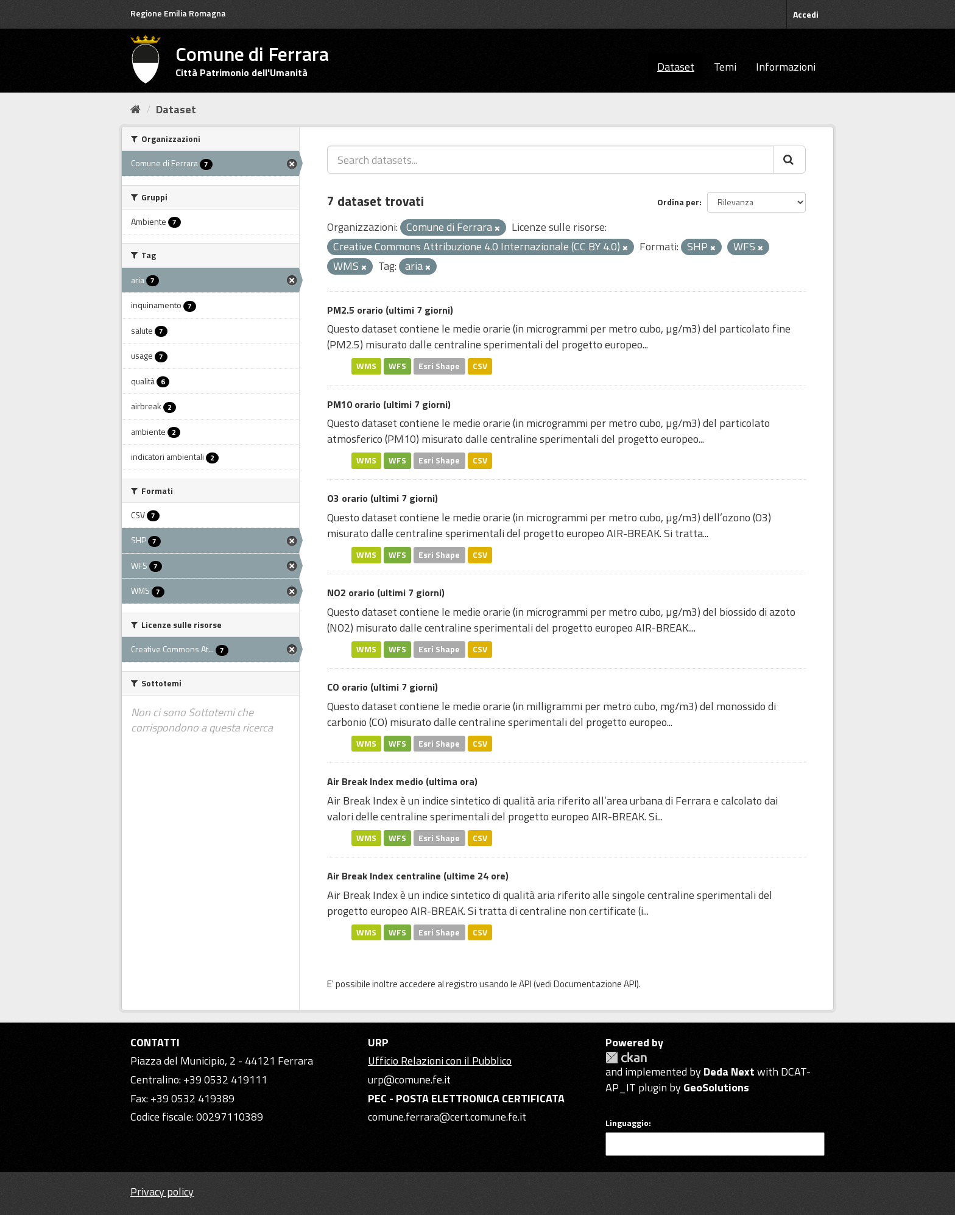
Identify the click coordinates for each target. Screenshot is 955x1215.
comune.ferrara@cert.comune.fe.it (447, 1116)
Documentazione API (595, 984)
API (525, 984)
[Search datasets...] (550, 160)
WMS (366, 366)
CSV (480, 366)
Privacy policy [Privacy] (162, 1191)
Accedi (806, 14)
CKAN (626, 1057)
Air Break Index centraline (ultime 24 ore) (418, 875)
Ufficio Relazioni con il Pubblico (440, 1060)
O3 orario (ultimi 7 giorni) (382, 498)
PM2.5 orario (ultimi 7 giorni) (390, 310)
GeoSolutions (716, 1087)
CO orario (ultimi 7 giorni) (382, 687)
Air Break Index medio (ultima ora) (402, 781)
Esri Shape (439, 366)
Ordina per (678, 201)
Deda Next (729, 1071)
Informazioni (786, 66)
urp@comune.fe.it (409, 1079)
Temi (725, 66)
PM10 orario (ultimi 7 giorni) (389, 404)
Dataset (675, 66)
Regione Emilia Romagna (178, 13)
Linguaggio (627, 1123)
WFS (397, 366)
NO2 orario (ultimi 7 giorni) (386, 592)
